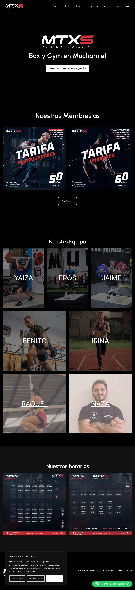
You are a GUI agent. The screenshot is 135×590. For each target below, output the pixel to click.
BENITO (34, 341)
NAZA (100, 404)
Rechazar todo (35, 578)
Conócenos (67, 201)
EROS (67, 278)
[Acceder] (118, 6)
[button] (112, 584)
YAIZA (23, 278)
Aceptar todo (54, 578)
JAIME (111, 278)
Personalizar (17, 578)
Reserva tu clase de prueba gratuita (67, 68)
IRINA (100, 341)
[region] (36, 568)
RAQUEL (34, 404)
